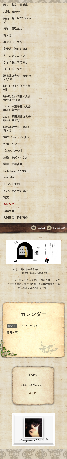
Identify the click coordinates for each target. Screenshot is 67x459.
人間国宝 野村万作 (16, 217)
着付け (7, 35)
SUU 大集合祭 (12, 164)
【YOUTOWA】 (13, 150)
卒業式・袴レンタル (15, 48)
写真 (6, 197)
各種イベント (11, 144)
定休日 (33, 392)
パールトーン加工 (14, 69)
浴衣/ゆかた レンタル (16, 137)
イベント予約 (11, 184)
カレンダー (10, 204)
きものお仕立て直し (15, 62)
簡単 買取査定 (12, 28)
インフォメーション (15, 190)
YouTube (8, 177)
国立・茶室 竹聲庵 (15, 4)
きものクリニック (14, 55)
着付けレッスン (12, 42)
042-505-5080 (56, 228)
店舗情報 (8, 211)
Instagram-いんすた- (15, 171)
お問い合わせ (11, 11)
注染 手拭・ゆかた (15, 157)
